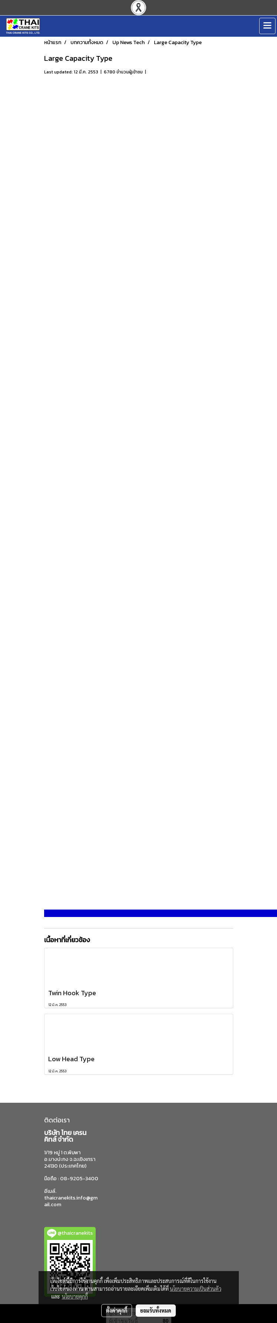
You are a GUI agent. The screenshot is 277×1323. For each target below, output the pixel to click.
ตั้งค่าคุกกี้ (116, 1310)
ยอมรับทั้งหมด (155, 1310)
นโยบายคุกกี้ (75, 1296)
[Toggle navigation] (267, 26)
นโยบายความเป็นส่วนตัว (195, 1288)
